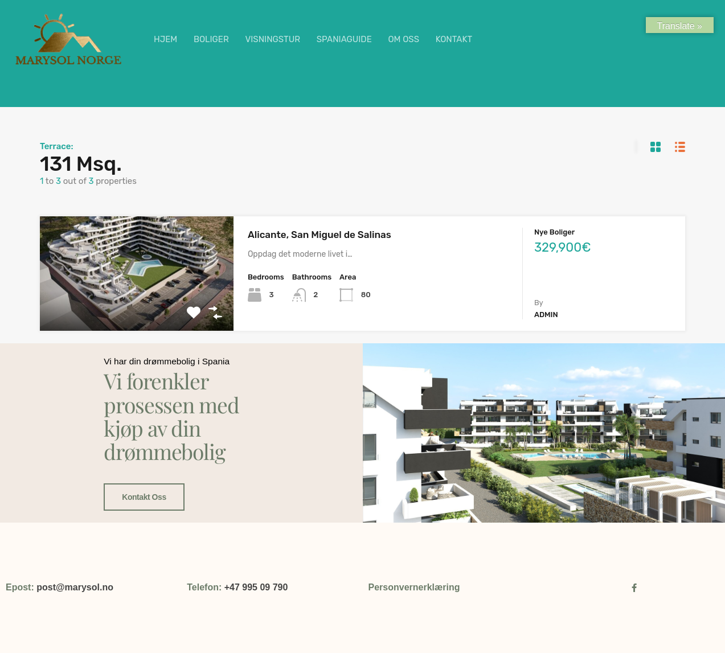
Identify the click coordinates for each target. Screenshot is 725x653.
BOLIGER (211, 39)
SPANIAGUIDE (344, 39)
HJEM (165, 39)
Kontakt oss (142, 459)
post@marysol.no (74, 587)
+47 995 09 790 (256, 587)
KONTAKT (454, 39)
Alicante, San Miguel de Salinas (319, 234)
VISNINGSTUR (272, 39)
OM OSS (403, 39)
